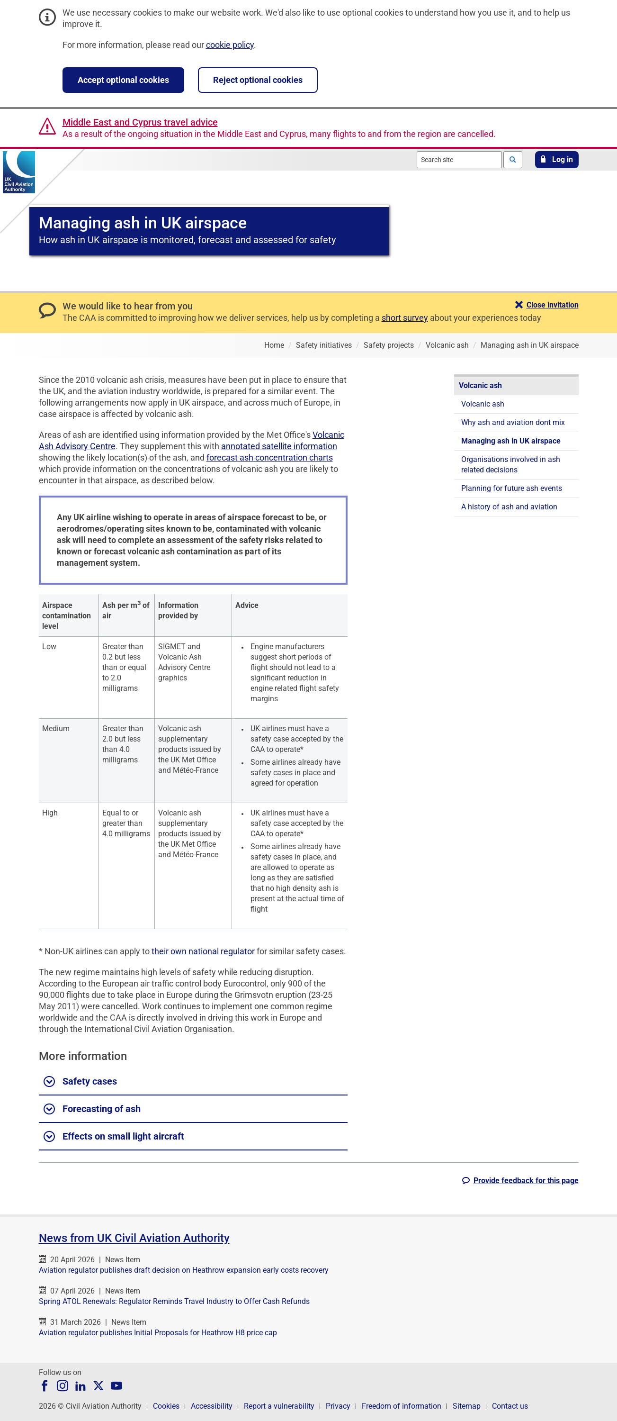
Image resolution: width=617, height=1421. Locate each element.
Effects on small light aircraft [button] (114, 1137)
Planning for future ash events (511, 488)
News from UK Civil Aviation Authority (134, 1238)
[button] (557, 159)
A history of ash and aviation (509, 506)
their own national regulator (203, 951)
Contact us (510, 1406)
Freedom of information (401, 1406)
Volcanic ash (480, 385)
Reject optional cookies (258, 80)
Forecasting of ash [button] (92, 1109)
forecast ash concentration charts (269, 457)
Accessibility (211, 1406)
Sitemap (467, 1406)
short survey (405, 318)
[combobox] (459, 159)
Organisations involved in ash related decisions (510, 464)
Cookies (166, 1406)
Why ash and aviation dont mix (513, 422)
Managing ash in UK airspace (511, 440)
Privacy (338, 1406)
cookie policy (230, 45)
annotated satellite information (279, 446)
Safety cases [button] (80, 1082)
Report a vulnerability (279, 1406)
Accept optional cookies (123, 80)
